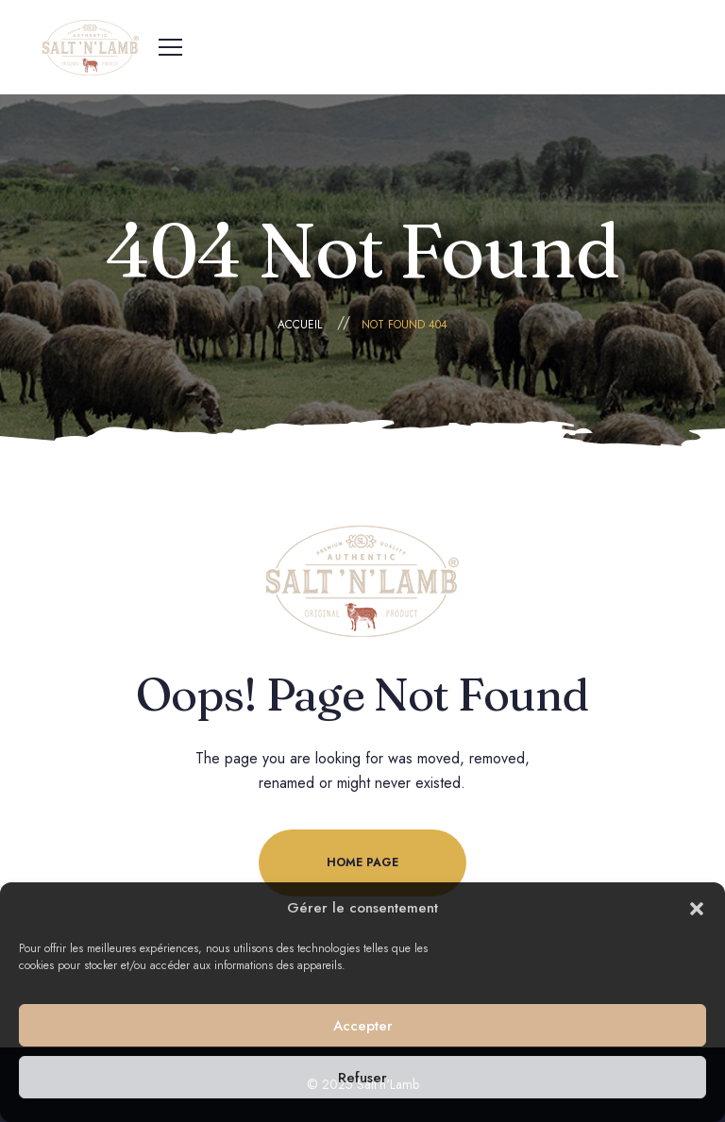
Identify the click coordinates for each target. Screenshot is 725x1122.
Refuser (362, 1077)
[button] (696, 908)
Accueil (300, 324)
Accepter (363, 1025)
